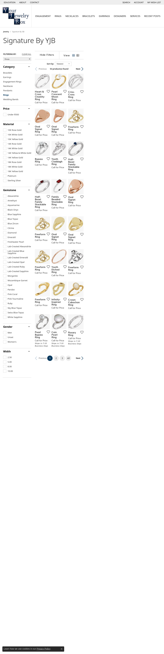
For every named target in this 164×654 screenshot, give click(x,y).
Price (6, 108)
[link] (22, 2)
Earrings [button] (104, 16)
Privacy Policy (43, 649)
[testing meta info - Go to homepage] (16, 16)
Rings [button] (58, 16)
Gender (7, 326)
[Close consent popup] (62, 649)
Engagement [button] (43, 16)
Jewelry (6, 32)
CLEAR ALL (26, 54)
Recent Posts (152, 16)
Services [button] (135, 16)
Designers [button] (120, 16)
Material (8, 124)
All (107, 513)
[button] (9, 2)
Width (7, 351)
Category (9, 66)
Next (155, 69)
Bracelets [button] (88, 16)
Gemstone (9, 190)
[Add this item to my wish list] (73, 117)
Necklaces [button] (71, 16)
